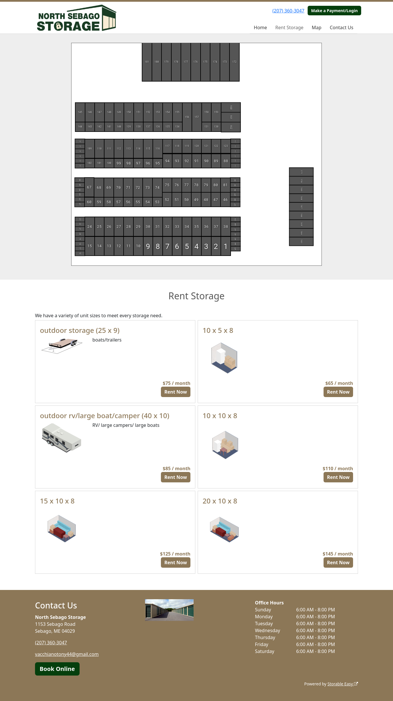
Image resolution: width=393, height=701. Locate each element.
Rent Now (175, 392)
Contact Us (341, 27)
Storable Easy (343, 684)
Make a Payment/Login (334, 10)
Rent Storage (289, 27)
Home (260, 27)
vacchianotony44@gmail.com (67, 654)
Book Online (57, 669)
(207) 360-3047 (288, 11)
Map (316, 27)
